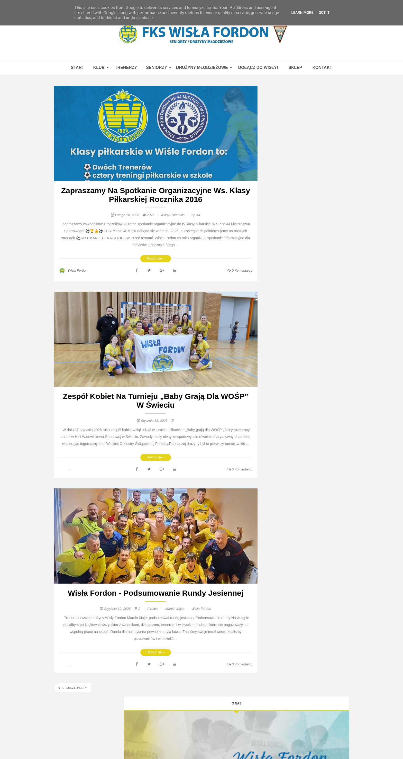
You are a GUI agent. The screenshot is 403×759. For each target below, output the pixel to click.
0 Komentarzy (239, 270)
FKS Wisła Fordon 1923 (262, 745)
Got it (323, 13)
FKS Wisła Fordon (161, 745)
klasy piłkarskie (175, 215)
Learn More (302, 13)
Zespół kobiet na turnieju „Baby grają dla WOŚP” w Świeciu (155, 400)
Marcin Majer (177, 609)
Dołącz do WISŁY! (258, 67)
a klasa (155, 609)
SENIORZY (156, 67)
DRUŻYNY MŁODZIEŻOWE (202, 67)
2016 (153, 215)
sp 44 (195, 215)
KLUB (99, 67)
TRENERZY (126, 67)
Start (77, 67)
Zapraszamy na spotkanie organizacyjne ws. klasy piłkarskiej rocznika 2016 (155, 194)
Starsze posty (74, 688)
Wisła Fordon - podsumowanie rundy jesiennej (155, 593)
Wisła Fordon (201, 609)
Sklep (295, 67)
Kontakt (322, 67)
